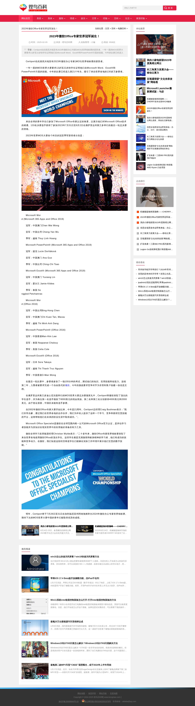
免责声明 (92, 693)
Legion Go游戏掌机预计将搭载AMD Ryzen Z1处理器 (164, 249)
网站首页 (25, 18)
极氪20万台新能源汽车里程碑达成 (67, 621)
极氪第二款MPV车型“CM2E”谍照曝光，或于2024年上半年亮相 (81, 665)
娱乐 (83, 18)
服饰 (61, 18)
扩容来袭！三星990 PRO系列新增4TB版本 (159, 244)
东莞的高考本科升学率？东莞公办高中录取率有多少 (161, 274)
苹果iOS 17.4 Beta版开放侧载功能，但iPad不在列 (75, 578)
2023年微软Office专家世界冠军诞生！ (157, 217)
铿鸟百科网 (67, 42)
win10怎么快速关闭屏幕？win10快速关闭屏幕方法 (75, 556)
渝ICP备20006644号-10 (69, 701)
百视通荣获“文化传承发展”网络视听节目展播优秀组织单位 (166, 238)
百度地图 (114, 693)
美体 (50, 18)
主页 (107, 28)
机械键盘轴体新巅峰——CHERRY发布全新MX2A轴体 (164, 211)
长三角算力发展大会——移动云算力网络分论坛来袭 (163, 233)
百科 (116, 18)
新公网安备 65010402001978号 (96, 701)
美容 (39, 18)
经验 (105, 18)
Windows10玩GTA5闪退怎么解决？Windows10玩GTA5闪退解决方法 (84, 643)
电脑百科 (122, 28)
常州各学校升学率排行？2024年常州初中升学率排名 (161, 269)
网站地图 (81, 693)
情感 (72, 18)
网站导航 (103, 693)
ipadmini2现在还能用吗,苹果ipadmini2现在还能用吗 (161, 282)
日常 (94, 18)
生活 (127, 18)
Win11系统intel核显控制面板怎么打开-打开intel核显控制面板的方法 (83, 600)
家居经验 (140, 18)
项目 (67, 385)
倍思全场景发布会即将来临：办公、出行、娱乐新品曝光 (165, 228)
